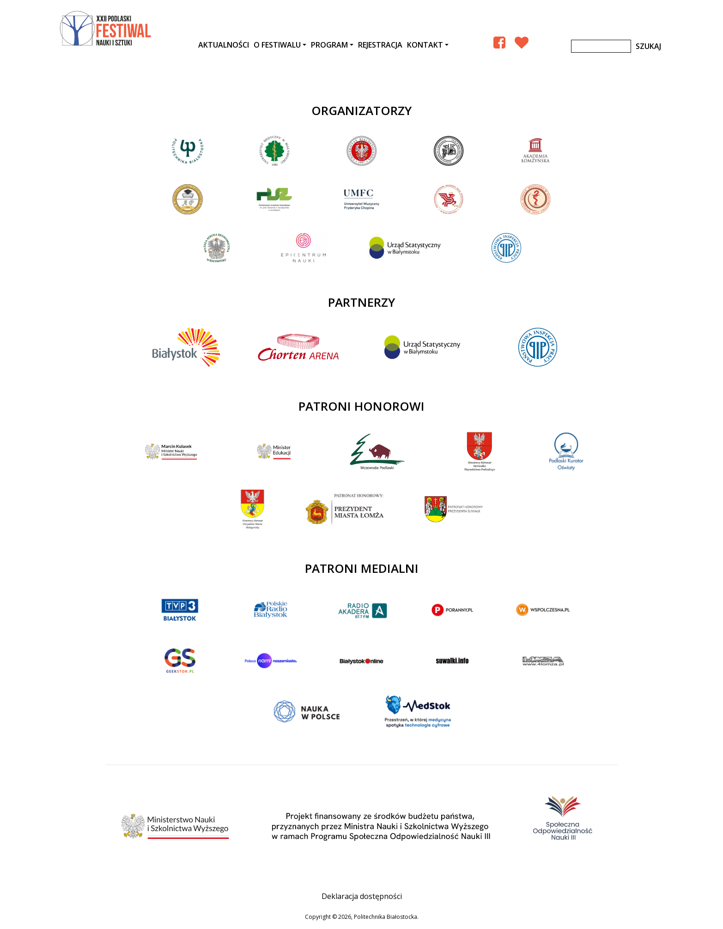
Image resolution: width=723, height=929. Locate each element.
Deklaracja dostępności (362, 896)
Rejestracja (380, 45)
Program (329, 45)
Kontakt (425, 45)
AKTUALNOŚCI (223, 45)
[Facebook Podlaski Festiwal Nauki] (499, 42)
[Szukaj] (601, 46)
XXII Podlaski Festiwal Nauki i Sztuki (106, 28)
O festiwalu (277, 45)
